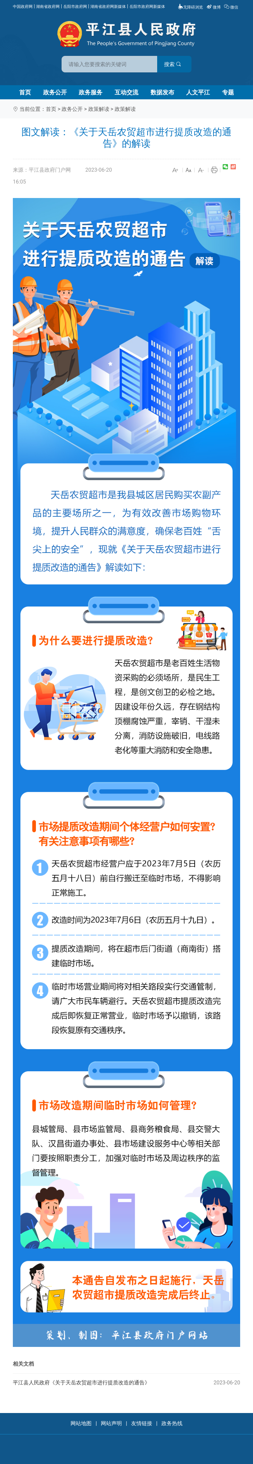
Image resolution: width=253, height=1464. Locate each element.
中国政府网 (23, 6)
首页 (25, 92)
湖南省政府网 (48, 6)
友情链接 (141, 1423)
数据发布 (162, 92)
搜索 (173, 64)
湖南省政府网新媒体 (108, 6)
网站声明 (111, 1423)
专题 (228, 92)
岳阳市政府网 (75, 6)
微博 (214, 7)
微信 (231, 7)
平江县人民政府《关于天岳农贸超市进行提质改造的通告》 (126, 1383)
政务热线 (172, 1423)
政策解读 (98, 109)
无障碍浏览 (190, 7)
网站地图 (81, 1423)
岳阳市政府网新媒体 (147, 6)
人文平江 (198, 92)
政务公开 (55, 92)
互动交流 (126, 92)
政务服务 (90, 92)
